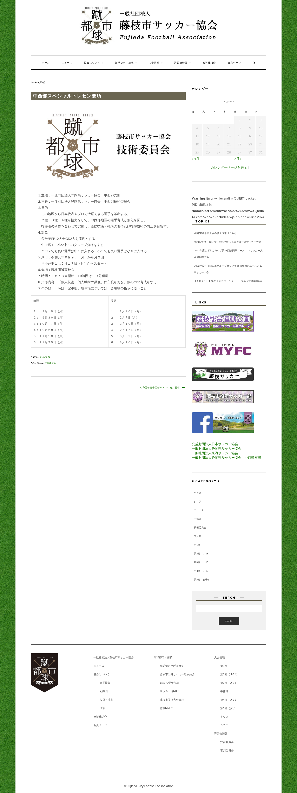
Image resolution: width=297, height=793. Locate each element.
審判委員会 (227, 750)
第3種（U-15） (202, 562)
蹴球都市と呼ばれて (172, 665)
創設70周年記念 (169, 682)
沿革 (102, 708)
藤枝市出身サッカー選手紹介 (177, 674)
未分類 (197, 536)
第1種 (197, 544)
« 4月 (195, 159)
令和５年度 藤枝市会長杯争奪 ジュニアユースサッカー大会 (227, 241)
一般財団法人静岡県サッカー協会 (216, 448)
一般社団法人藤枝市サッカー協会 (113, 657)
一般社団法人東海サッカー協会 (215, 453)
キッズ (197, 492)
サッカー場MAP (169, 691)
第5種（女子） (202, 579)
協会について (93, 62)
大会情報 (156, 62)
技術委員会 (50, 363)
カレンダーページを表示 (229, 167)
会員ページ (234, 62)
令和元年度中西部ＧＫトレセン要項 (160, 387)
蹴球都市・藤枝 (126, 62)
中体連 (197, 518)
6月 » (238, 159)
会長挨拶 (105, 682)
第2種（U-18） (202, 553)
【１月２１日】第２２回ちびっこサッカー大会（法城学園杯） (228, 281)
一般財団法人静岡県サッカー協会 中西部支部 (226, 457)
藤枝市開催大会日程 (172, 699)
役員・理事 (106, 699)
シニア (197, 501)
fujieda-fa (45, 356)
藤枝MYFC (166, 708)
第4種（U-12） (202, 570)
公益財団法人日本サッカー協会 (215, 444)
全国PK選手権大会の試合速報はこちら (215, 233)
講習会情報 (182, 62)
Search (229, 620)
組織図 (104, 691)
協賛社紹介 (209, 62)
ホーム (46, 62)
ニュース (67, 62)
